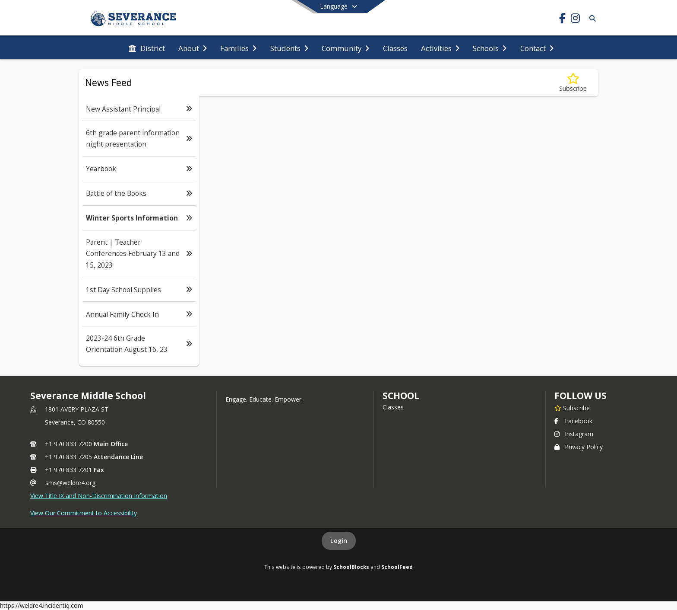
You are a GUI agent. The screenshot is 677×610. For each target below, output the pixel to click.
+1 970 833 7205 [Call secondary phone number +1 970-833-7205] (68, 457)
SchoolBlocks (351, 566)
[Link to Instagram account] (575, 20)
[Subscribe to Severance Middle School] (572, 407)
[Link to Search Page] (591, 18)
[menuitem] (146, 47)
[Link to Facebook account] (562, 20)
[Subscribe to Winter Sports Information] (573, 83)
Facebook (573, 421)
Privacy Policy (578, 447)
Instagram (573, 434)
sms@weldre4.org (70, 483)
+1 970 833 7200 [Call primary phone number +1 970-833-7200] (68, 444)
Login (338, 541)
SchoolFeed (397, 566)
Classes (393, 407)
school (401, 396)
